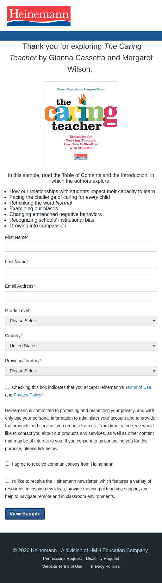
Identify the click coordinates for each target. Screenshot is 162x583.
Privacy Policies (105, 566)
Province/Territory (23, 360)
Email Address (20, 286)
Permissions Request (62, 558)
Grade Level (18, 310)
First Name (16, 237)
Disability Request (102, 558)
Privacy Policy (27, 394)
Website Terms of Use (62, 566)
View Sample (24, 513)
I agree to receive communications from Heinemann (59, 464)
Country (13, 335)
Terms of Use (138, 387)
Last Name (16, 261)
